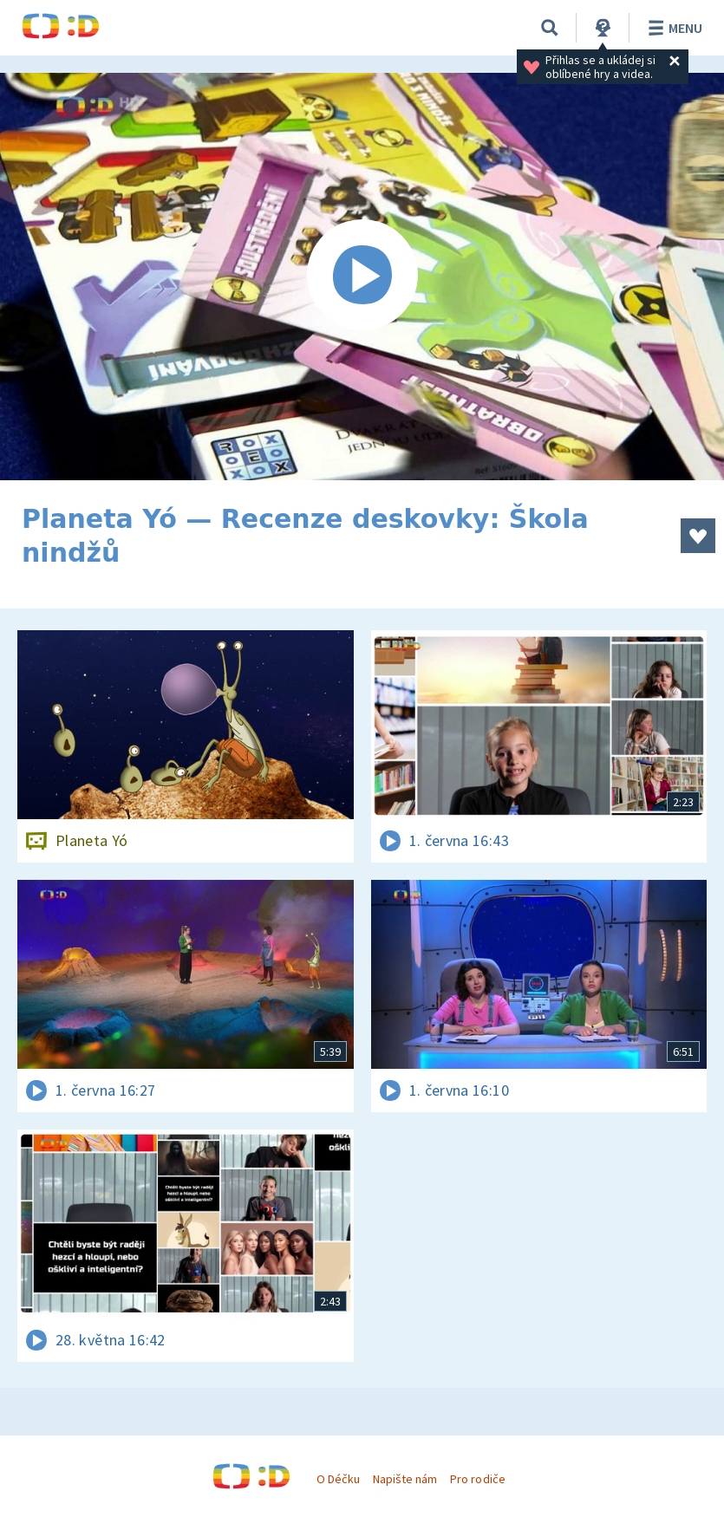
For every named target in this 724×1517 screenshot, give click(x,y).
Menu (672, 28)
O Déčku (338, 1479)
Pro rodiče (477, 1479)
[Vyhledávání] (550, 27)
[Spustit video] (362, 276)
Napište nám (405, 1479)
